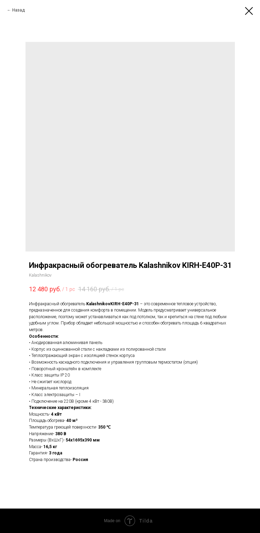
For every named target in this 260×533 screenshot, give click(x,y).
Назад (18, 10)
